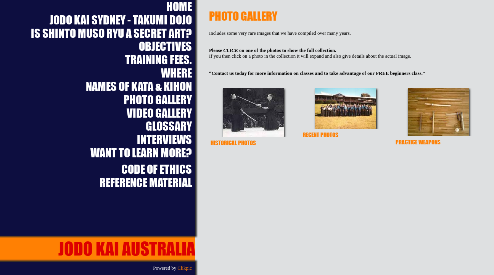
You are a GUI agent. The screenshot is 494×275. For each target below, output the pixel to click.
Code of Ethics (156, 169)
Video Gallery (159, 113)
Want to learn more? (141, 153)
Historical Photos (233, 142)
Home (179, 6)
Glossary (169, 126)
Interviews (164, 139)
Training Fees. (158, 59)
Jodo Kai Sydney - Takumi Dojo (121, 20)
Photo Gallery (158, 100)
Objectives (165, 46)
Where (176, 73)
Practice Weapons (418, 142)
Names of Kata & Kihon (139, 86)
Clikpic (184, 268)
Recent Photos (320, 134)
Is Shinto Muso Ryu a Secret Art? (111, 33)
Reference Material (146, 182)
